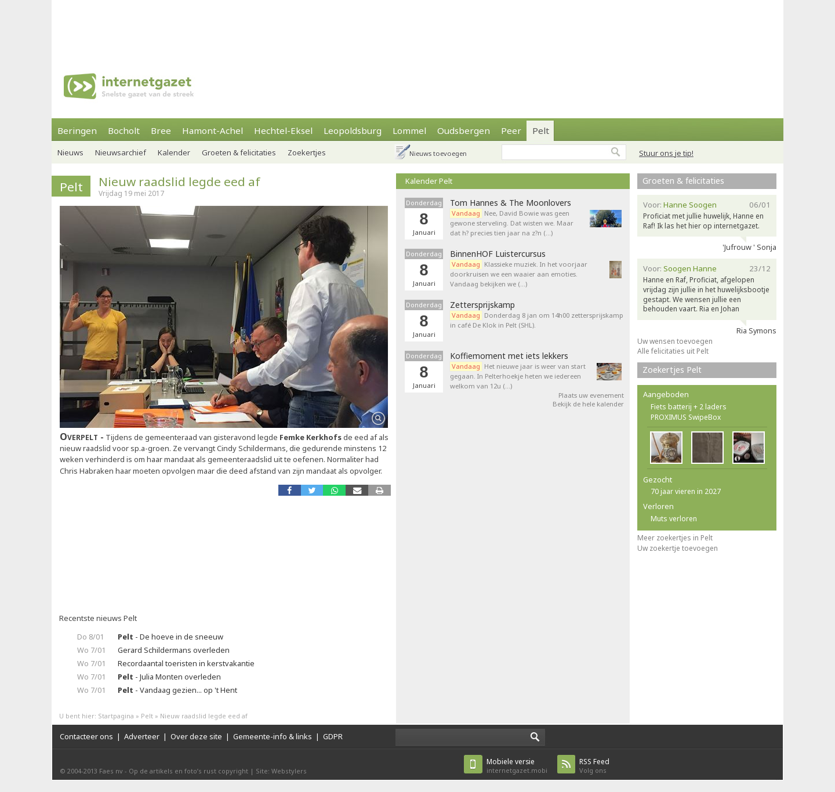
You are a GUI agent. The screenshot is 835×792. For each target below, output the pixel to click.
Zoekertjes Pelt (672, 369)
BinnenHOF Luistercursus (498, 254)
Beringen (77, 130)
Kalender (174, 152)
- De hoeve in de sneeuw (170, 636)
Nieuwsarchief (120, 152)
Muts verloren (674, 519)
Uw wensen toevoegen (675, 341)
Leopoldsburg (353, 130)
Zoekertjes (307, 152)
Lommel (409, 130)
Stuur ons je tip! (666, 153)
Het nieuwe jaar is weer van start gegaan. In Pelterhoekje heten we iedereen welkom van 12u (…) (518, 376)
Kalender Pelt (428, 181)
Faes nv (111, 770)
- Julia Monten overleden (169, 676)
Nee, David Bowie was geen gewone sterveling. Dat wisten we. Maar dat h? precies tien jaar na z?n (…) (511, 223)
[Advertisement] (417, 26)
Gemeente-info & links (272, 736)
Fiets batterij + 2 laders (689, 407)
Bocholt (124, 130)
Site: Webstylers (281, 770)
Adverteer (141, 736)
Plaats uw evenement (591, 395)
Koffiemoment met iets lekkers (509, 356)
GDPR (333, 736)
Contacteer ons (86, 736)
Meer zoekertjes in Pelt (675, 538)
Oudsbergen (463, 130)
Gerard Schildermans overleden (174, 650)
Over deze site (196, 736)
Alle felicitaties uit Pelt (673, 351)
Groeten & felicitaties (239, 152)
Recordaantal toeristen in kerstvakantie (186, 663)
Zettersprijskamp (482, 305)
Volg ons (594, 765)
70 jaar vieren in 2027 (686, 491)
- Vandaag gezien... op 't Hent (177, 690)
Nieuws (70, 152)
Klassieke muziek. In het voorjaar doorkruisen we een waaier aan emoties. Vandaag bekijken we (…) (518, 274)
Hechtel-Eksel (283, 130)
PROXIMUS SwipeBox (686, 417)
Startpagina (116, 715)
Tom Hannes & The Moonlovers (510, 203)
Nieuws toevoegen (438, 153)
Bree (161, 130)
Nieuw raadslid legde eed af (179, 181)
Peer (511, 130)
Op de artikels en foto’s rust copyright (188, 770)
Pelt (540, 130)
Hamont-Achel (212, 130)
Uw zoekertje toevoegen (677, 548)
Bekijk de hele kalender (588, 403)
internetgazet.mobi (517, 765)
